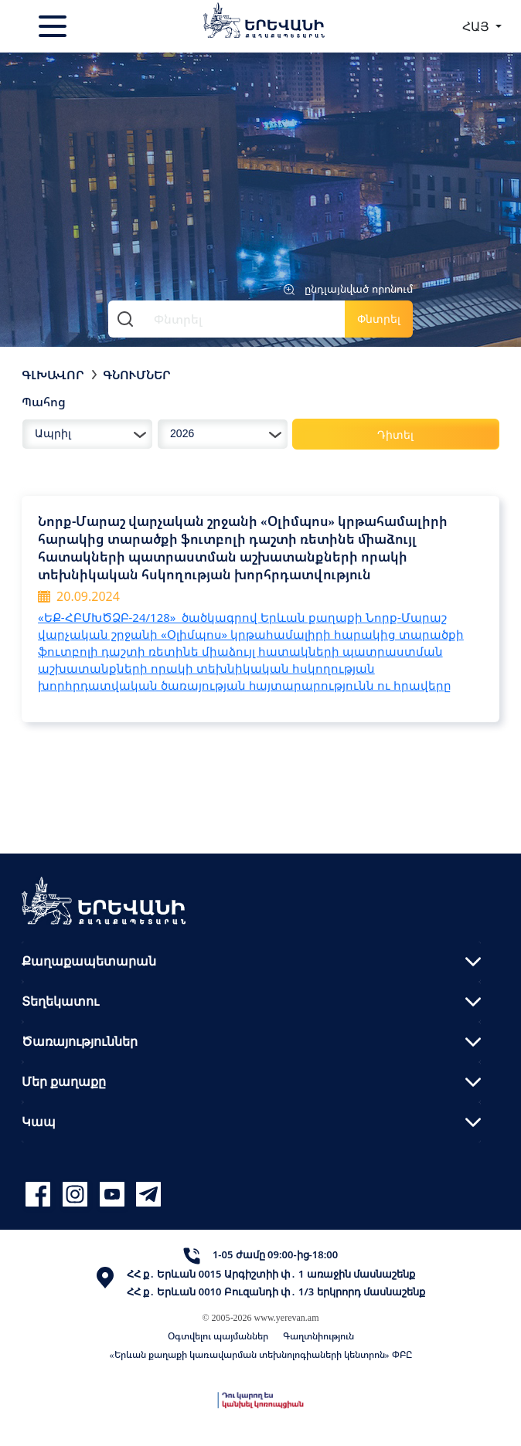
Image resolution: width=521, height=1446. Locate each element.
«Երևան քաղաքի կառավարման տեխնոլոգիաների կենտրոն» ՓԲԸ (261, 1354)
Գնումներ (137, 374)
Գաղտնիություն (318, 1335)
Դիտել (395, 434)
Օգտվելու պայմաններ (218, 1335)
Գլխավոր (53, 374)
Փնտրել (378, 318)
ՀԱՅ (477, 26)
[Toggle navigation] (54, 26)
